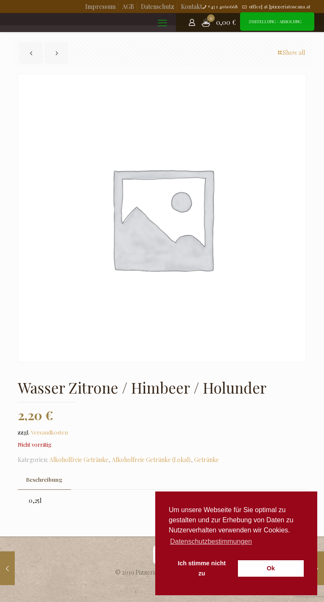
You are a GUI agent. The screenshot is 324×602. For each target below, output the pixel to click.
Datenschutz (157, 7)
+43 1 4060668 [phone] (223, 6)
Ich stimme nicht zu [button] (202, 568)
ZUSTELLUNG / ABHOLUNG (275, 21)
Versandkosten (49, 432)
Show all (291, 53)
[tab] (44, 479)
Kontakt (191, 7)
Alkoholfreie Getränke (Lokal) (151, 460)
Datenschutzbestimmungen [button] (211, 541)
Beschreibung (44, 479)
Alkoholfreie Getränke (78, 460)
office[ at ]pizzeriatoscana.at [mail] (279, 6)
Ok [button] (271, 568)
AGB (128, 7)
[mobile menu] (162, 22)
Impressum (100, 7)
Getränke (206, 460)
